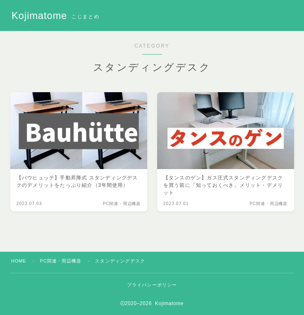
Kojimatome (41, 15)
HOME (19, 260)
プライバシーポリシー (152, 284)
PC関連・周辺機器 (61, 260)
